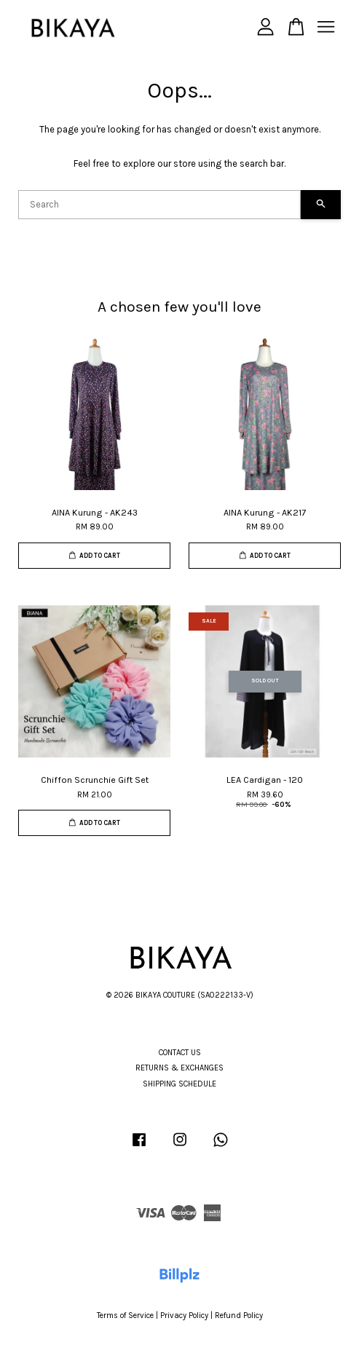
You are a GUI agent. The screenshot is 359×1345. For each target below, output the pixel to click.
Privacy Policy (184, 1315)
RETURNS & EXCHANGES (179, 1068)
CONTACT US (180, 1052)
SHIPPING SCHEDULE (179, 1084)
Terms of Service (125, 1315)
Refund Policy (239, 1315)
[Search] (159, 204)
